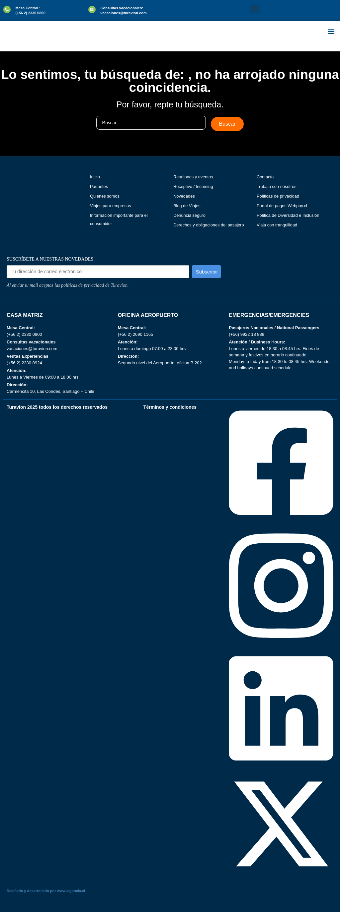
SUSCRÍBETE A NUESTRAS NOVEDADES (50, 259)
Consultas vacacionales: (122, 8)
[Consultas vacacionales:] (92, 9)
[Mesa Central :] (7, 9)
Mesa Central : (28, 8)
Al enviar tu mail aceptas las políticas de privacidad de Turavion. (67, 285)
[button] (254, 8)
